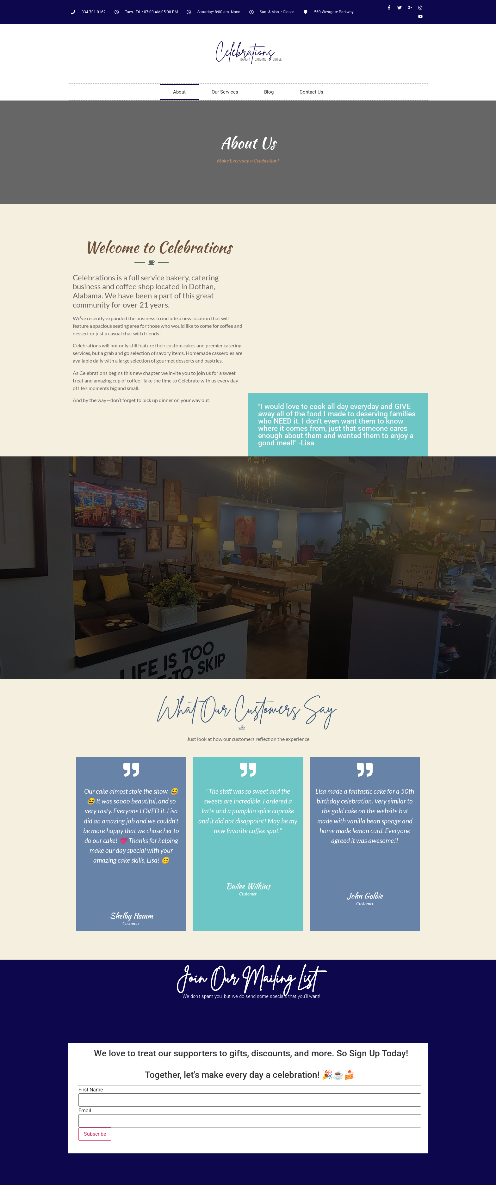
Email (84, 1110)
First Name (90, 1089)
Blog (269, 92)
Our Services (225, 92)
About (179, 92)
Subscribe (95, 1134)
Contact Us (311, 92)
